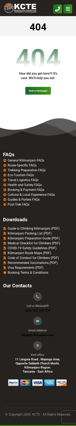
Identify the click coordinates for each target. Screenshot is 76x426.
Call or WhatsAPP (37, 306)
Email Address (37, 330)
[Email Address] (37, 321)
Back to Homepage (38, 91)
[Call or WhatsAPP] (37, 296)
